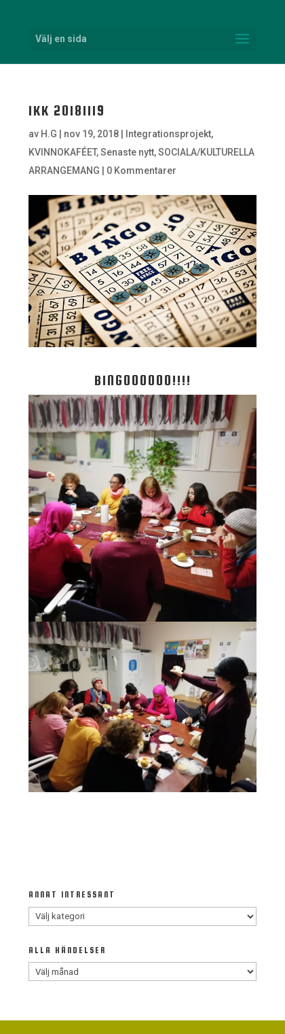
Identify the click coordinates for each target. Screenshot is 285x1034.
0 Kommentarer (141, 170)
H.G (49, 133)
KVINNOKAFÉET (62, 152)
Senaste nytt (127, 152)
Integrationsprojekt (168, 133)
